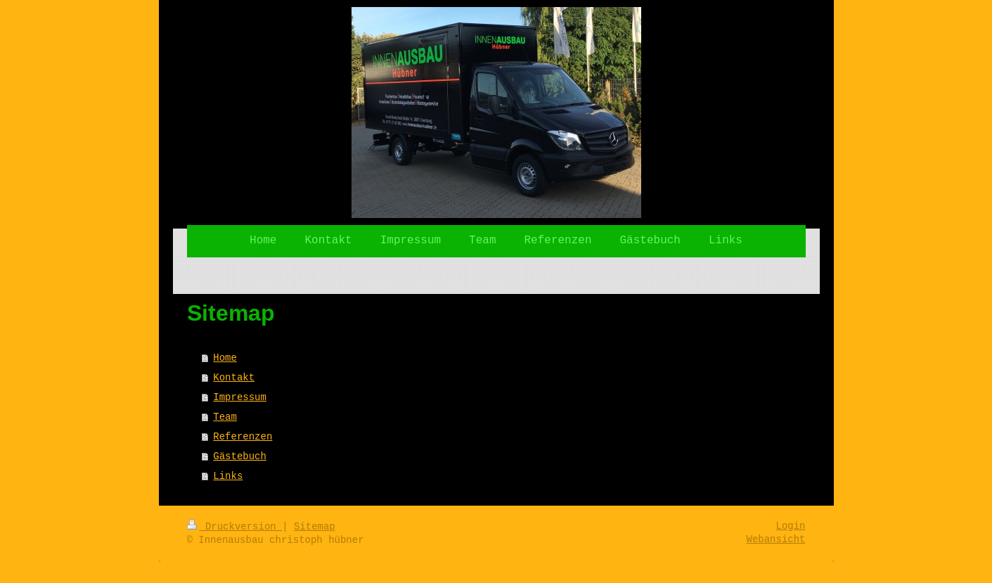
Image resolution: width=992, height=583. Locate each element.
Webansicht (775, 539)
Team (225, 417)
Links (228, 476)
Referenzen (242, 436)
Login (790, 526)
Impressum (239, 397)
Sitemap (314, 526)
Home (225, 358)
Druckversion (235, 526)
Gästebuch (239, 456)
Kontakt (234, 377)
